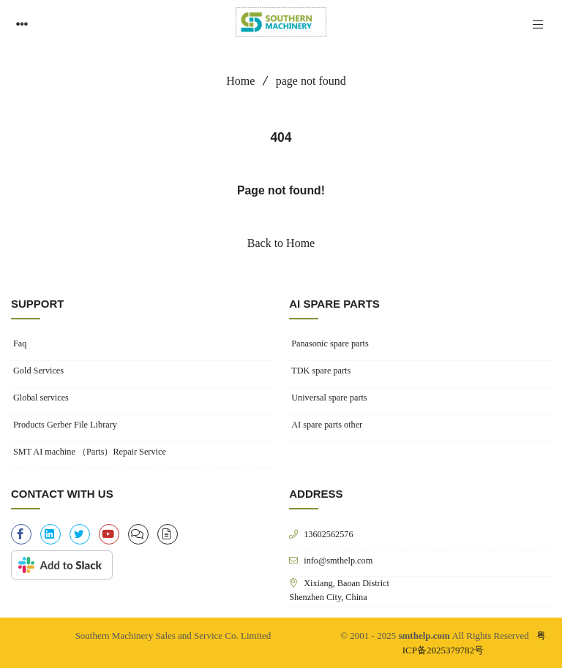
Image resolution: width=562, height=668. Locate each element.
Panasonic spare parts (329, 343)
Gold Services (38, 370)
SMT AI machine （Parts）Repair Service (89, 452)
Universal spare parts (329, 397)
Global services (41, 397)
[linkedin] (50, 534)
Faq (19, 343)
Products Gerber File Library (65, 425)
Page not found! (281, 190)
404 (280, 137)
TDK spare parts (321, 370)
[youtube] (109, 534)
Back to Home (281, 243)
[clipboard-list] (138, 534)
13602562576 (328, 534)
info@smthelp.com (338, 560)
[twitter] (80, 534)
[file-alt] (167, 534)
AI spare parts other (326, 425)
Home (235, 81)
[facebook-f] (21, 534)
